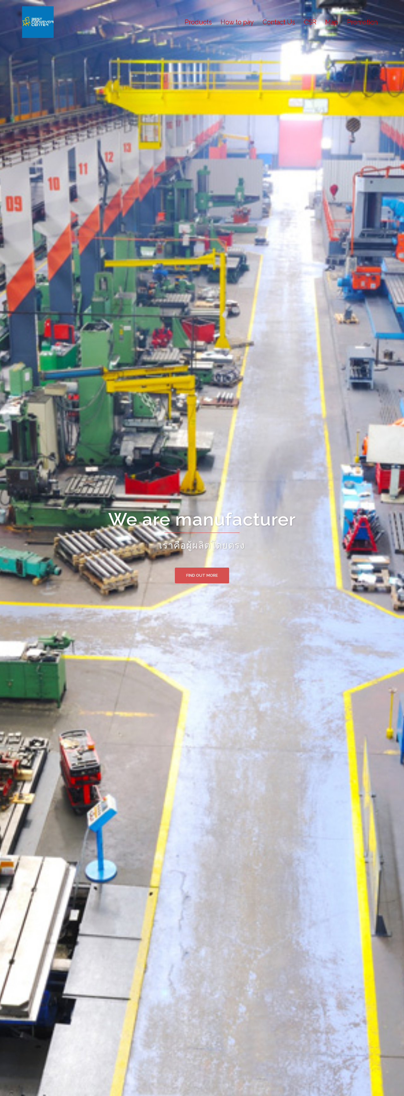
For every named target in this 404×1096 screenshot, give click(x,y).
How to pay (237, 22)
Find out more (202, 575)
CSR (310, 22)
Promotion (362, 22)
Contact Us (279, 22)
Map (331, 22)
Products (198, 22)
